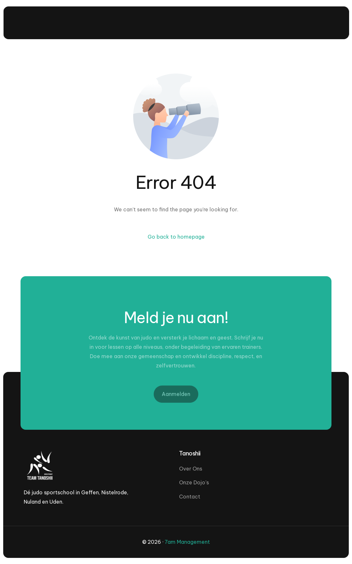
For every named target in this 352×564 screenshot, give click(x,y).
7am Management (187, 542)
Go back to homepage (176, 237)
